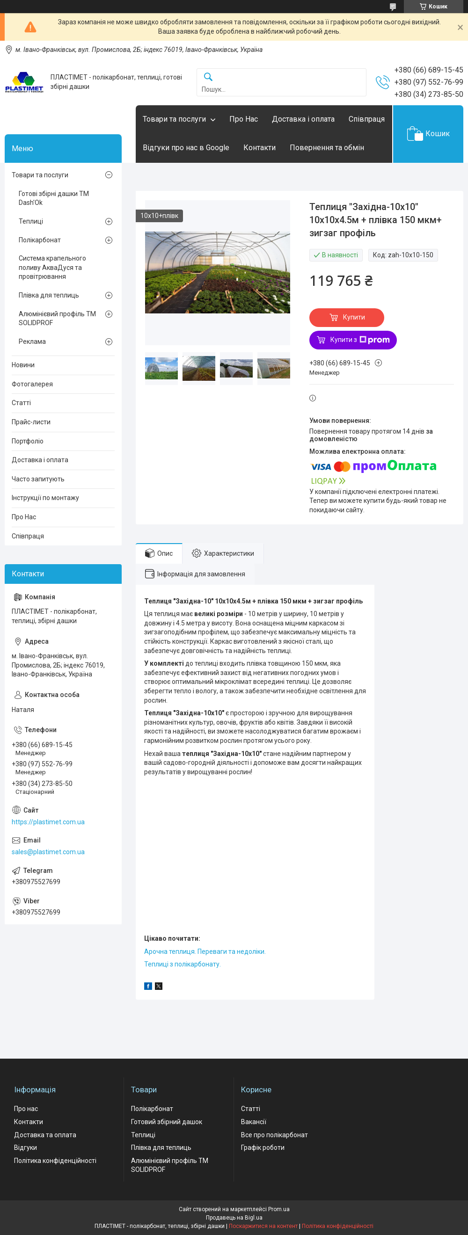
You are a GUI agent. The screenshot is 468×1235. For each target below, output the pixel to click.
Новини (23, 365)
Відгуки (25, 1147)
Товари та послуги (174, 119)
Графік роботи (263, 1147)
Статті (21, 403)
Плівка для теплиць (49, 295)
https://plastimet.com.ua (48, 822)
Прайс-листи (31, 422)
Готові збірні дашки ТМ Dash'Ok (54, 198)
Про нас (26, 1108)
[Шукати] (208, 77)
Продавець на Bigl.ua (234, 1217)
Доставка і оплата (303, 119)
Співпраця (367, 119)
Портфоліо (28, 441)
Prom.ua (279, 1209)
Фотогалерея (32, 384)
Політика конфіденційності (55, 1160)
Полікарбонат (40, 240)
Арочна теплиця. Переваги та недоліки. (205, 951)
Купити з (360, 340)
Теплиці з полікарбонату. (182, 964)
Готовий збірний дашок (166, 1122)
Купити (354, 317)
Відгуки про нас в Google (186, 147)
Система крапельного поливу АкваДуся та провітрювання (52, 267)
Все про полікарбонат (274, 1135)
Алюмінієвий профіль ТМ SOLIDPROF (57, 318)
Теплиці (31, 221)
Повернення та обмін (327, 147)
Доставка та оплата (45, 1135)
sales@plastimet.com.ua (48, 852)
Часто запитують (38, 479)
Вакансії (253, 1122)
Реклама (32, 341)
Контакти (259, 147)
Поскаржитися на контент (263, 1226)
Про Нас (243, 119)
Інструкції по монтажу (45, 497)
